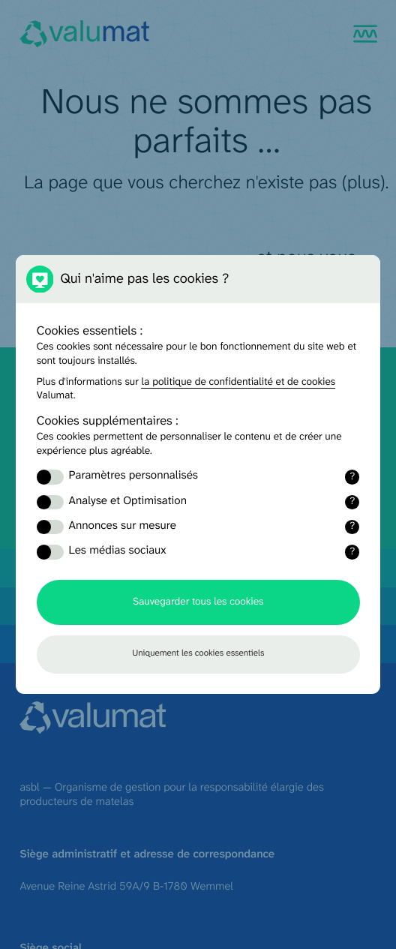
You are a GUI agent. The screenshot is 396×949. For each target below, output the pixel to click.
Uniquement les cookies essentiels (198, 653)
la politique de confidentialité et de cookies (238, 382)
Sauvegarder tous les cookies (198, 601)
